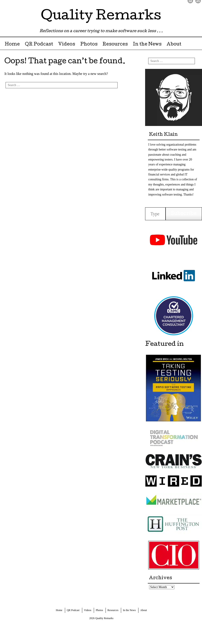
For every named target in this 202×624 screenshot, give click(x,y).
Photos (89, 44)
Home (12, 44)
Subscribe (184, 213)
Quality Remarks (101, 16)
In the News (147, 44)
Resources (115, 44)
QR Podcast (39, 44)
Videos (66, 44)
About (173, 44)
